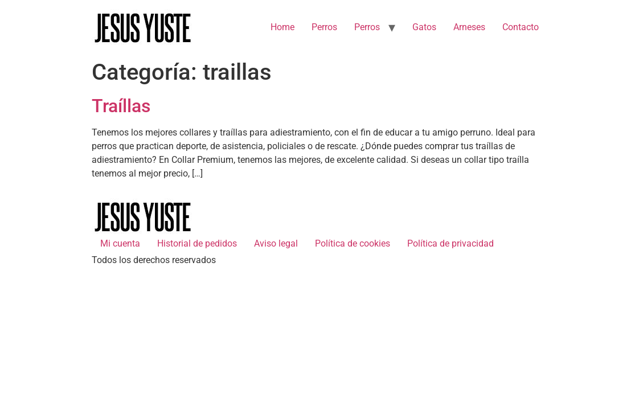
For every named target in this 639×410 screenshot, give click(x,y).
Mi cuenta (120, 243)
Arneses (469, 27)
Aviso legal (276, 243)
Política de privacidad (450, 243)
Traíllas (121, 106)
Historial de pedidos (197, 243)
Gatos (424, 27)
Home (282, 27)
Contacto (520, 27)
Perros (324, 27)
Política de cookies (352, 243)
